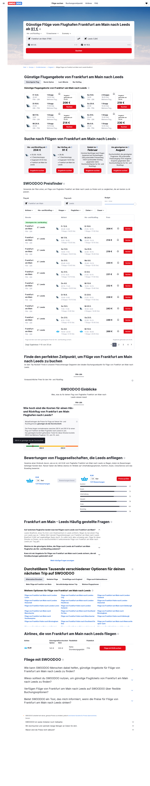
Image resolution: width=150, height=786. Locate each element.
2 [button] (118, 345)
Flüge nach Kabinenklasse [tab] (97, 579)
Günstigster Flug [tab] (32, 82)
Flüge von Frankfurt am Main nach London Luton (41, 596)
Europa (31, 67)
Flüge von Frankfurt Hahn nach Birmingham (41, 621)
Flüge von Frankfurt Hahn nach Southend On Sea (78, 622)
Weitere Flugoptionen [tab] (90, 584)
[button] (3, 3)
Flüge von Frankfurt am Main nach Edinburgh (114, 606)
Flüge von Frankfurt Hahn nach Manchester (78, 616)
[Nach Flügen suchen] (4, 10)
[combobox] (34, 33)
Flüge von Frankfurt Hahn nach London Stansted (112, 602)
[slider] (135, 204)
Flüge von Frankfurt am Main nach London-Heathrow (77, 602)
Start (24, 67)
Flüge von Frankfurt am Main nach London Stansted (41, 602)
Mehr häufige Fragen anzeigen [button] (62, 560)
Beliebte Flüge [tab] (52, 579)
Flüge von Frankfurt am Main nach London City (77, 596)
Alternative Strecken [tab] (34, 579)
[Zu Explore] (4, 28)
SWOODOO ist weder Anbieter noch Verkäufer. (79, 722)
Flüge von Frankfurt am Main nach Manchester (38, 612)
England (51, 67)
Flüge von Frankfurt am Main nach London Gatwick (113, 596)
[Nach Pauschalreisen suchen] (4, 24)
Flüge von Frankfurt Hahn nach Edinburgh (113, 616)
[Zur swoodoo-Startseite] (15, 3)
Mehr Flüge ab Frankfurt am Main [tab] (38, 584)
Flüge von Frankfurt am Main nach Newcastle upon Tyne (114, 622)
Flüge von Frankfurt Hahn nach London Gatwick (76, 607)
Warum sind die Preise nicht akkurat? (79, 729)
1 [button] (114, 345)
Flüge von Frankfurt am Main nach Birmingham (110, 612)
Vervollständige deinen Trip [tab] (66, 584)
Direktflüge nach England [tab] (72, 579)
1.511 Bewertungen (42, 484)
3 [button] (123, 345)
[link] (37, 170)
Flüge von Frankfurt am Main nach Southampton (38, 617)
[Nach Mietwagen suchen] (4, 19)
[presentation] (40, 29)
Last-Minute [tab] (63, 82)
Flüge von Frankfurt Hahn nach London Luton (42, 606)
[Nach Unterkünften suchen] (4, 14)
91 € (34, 29)
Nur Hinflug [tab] (77, 82)
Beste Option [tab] (49, 82)
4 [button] (128, 345)
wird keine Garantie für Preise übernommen (82, 715)
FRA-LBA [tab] (78, 374)
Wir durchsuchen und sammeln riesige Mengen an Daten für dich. (79, 726)
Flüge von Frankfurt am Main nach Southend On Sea (78, 612)
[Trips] (4, 34)
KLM (37, 477)
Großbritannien (41, 67)
